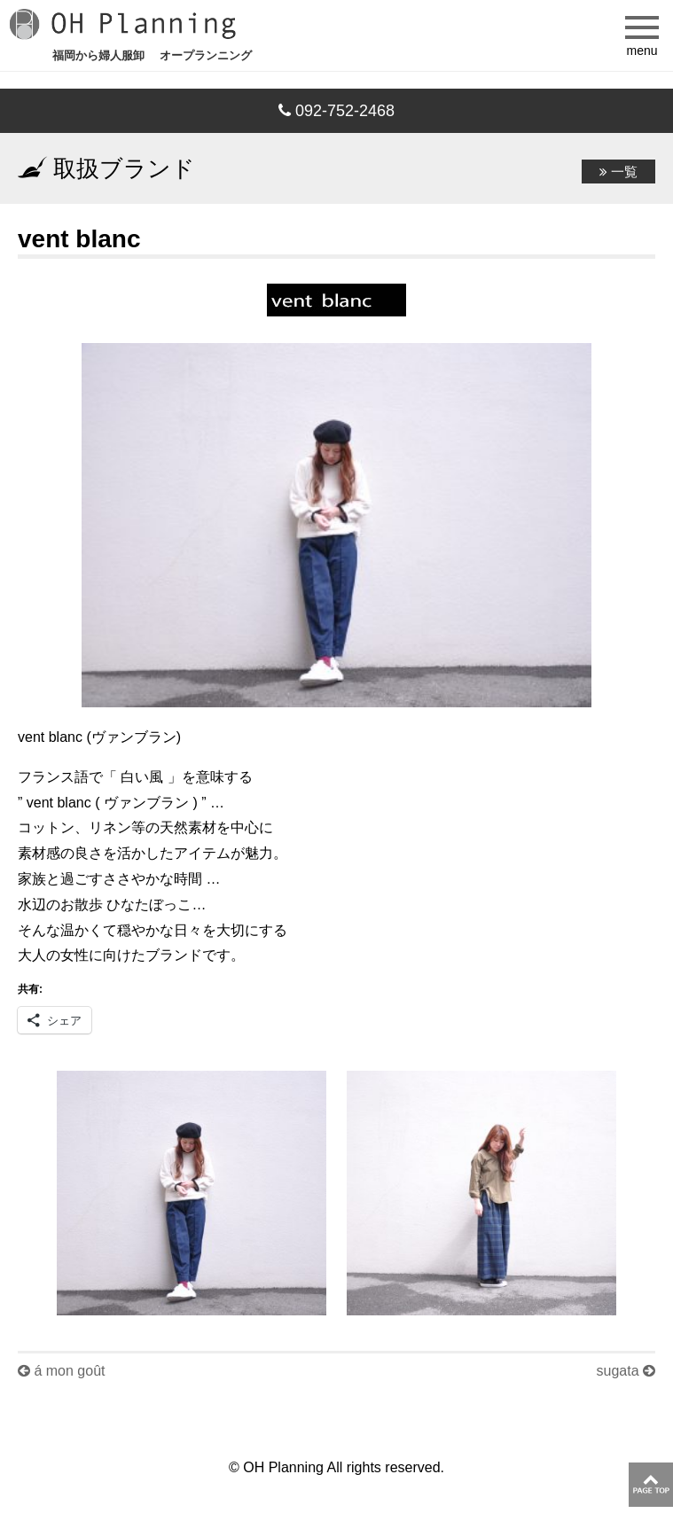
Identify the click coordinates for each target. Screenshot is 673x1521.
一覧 (618, 171)
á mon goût (62, 1370)
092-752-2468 (336, 111)
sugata (626, 1370)
